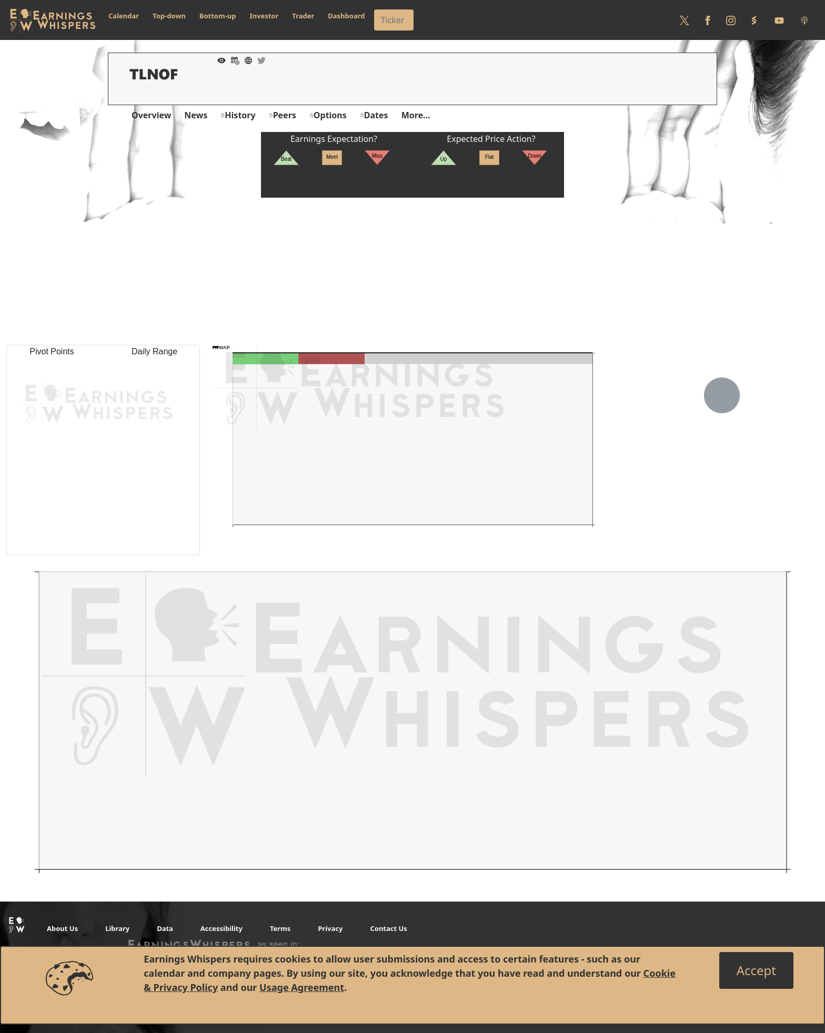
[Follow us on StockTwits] (754, 20)
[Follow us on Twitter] (684, 20)
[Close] (756, 970)
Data (165, 928)
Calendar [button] (123, 16)
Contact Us (388, 928)
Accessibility (221, 928)
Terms (280, 928)
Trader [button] (303, 16)
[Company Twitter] (259, 59)
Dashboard (346, 16)
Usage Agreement (301, 987)
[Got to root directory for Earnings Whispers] (51, 20)
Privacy (330, 928)
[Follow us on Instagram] (731, 20)
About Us (62, 928)
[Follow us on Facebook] (708, 20)
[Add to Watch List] (219, 59)
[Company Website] (245, 59)
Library (117, 928)
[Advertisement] (412, 271)
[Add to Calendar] (232, 59)
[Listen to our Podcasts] (804, 20)
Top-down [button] (169, 16)
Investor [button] (264, 16)
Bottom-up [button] (217, 16)
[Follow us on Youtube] (779, 20)
